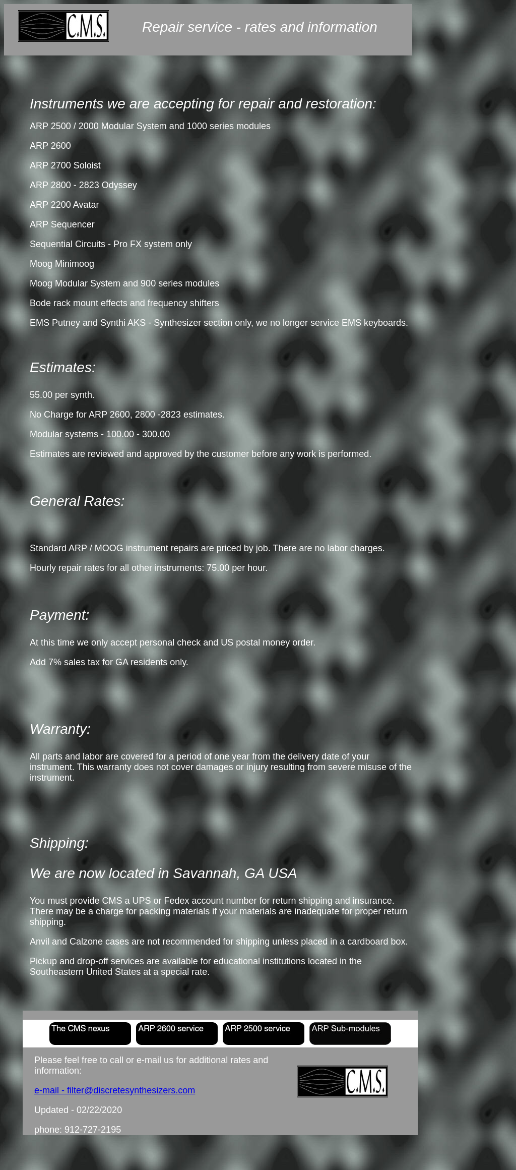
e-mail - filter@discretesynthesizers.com (114, 1090)
